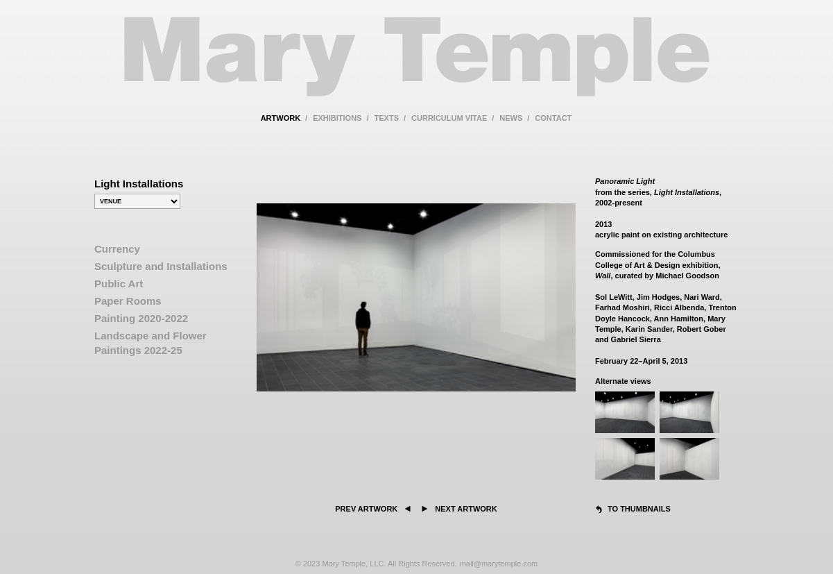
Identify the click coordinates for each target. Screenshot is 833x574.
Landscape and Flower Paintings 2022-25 (150, 343)
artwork (280, 118)
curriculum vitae (449, 118)
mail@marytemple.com (499, 563)
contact (553, 118)
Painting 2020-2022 (141, 318)
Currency (117, 249)
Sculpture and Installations (160, 266)
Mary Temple (417, 65)
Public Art (118, 283)
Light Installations (138, 183)
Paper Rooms (128, 301)
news (510, 118)
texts (387, 118)
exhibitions (337, 118)
